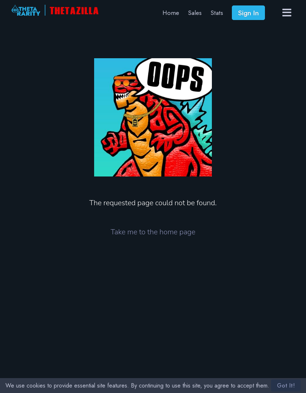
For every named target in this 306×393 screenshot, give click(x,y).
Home (170, 12)
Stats (216, 12)
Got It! (286, 385)
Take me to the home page (153, 232)
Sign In (248, 13)
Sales (195, 12)
